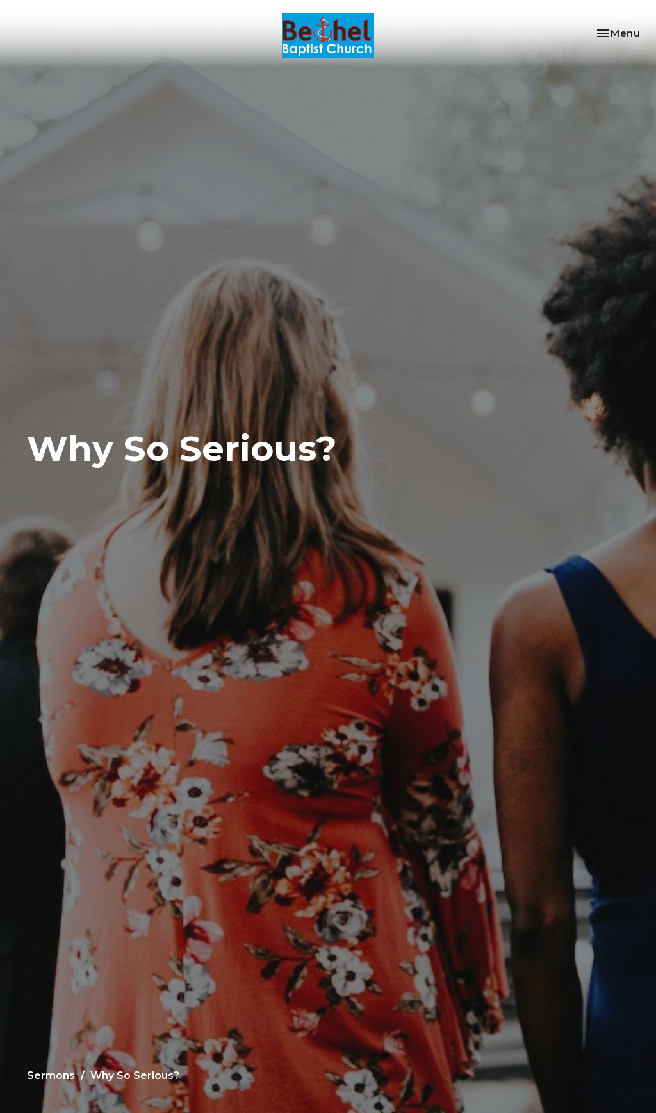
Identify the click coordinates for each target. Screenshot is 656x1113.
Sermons (51, 1075)
